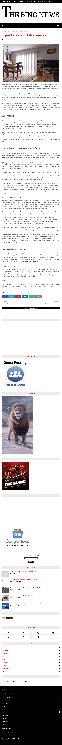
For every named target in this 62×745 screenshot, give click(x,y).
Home (3, 1)
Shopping (31, 662)
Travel (31, 671)
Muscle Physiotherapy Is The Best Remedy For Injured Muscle (26, 596)
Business (31, 648)
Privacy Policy (38, 1)
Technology (31, 668)
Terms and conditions (25, 1)
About (8, 1)
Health (31, 656)
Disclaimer (47, 1)
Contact (15, 1)
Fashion (31, 653)
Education (31, 650)
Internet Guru (7, 39)
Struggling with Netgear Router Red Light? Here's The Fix (25, 587)
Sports (31, 665)
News (31, 659)
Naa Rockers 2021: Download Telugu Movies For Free (24, 579)
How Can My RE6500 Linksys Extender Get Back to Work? (25, 604)
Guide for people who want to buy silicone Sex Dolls (23, 571)
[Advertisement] (31, 511)
